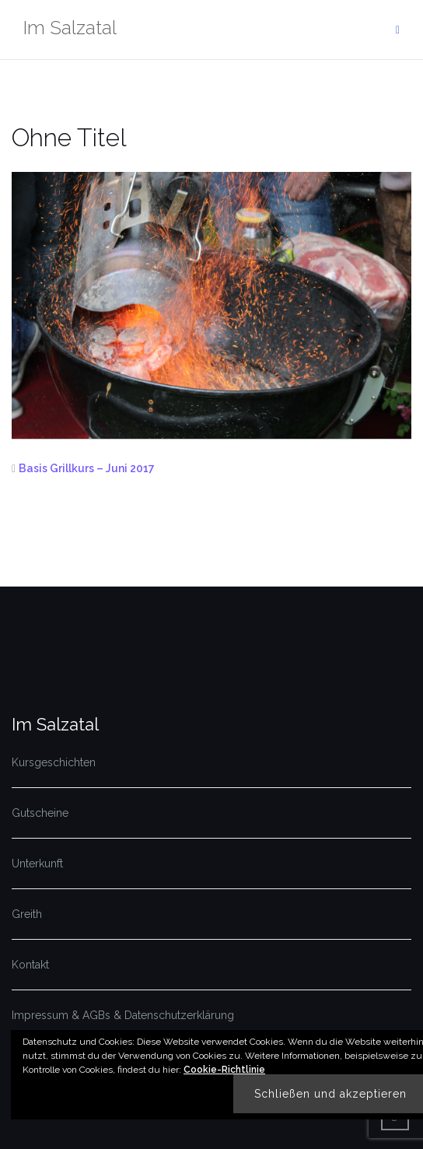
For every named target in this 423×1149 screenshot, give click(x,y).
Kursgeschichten (54, 762)
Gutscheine (40, 813)
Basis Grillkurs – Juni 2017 (87, 468)
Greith (27, 914)
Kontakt (30, 964)
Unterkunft (37, 863)
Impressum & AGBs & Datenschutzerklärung (123, 1015)
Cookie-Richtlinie (224, 1069)
